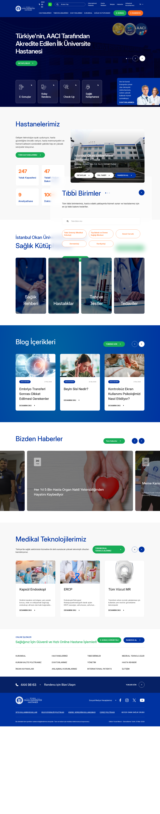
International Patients (92, 4)
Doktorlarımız (76, 13)
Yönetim (91, 765)
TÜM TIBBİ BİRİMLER (75, 310)
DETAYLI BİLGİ (26, 63)
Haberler (120, 4)
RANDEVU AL (125, 175)
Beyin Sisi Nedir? (76, 491)
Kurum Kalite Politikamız (28, 765)
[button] (126, 58)
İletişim (112, 4)
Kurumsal (88, 13)
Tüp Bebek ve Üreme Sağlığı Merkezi (99, 285)
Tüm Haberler (114, 544)
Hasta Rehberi (103, 4)
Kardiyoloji (101, 295)
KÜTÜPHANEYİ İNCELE (130, 351)
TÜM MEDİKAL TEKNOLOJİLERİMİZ (108, 652)
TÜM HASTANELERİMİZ (30, 155)
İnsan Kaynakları (25, 771)
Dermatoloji (74, 295)
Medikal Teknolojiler (133, 758)
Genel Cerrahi (128, 285)
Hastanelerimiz (45, 13)
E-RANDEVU (135, 13)
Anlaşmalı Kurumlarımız (129, 4)
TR (141, 4)
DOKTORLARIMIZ (127, 102)
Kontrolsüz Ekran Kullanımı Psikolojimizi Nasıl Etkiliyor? (124, 496)
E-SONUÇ (120, 13)
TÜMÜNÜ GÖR (114, 447)
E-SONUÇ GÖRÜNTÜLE (109, 743)
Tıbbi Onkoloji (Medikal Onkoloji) (73, 285)
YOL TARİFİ (104, 175)
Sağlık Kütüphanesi (102, 13)
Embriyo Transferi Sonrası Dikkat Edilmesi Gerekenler (34, 496)
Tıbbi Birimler (94, 758)
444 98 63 (41, 4)
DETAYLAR (84, 175)
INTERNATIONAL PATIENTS (99, 771)
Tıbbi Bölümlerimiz (60, 13)
